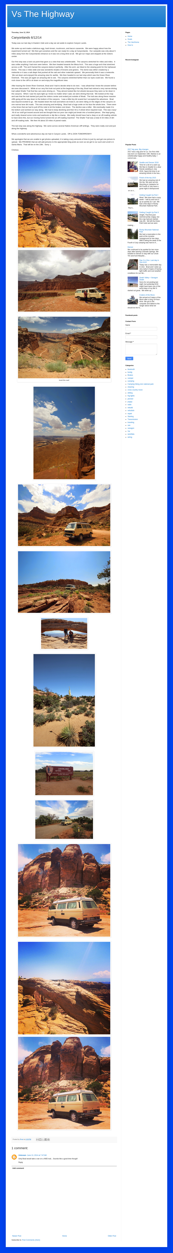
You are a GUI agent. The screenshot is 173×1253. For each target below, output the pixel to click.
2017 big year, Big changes (138, 149)
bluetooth (131, 369)
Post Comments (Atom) (31, 1240)
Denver (130, 247)
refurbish (131, 411)
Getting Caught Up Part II (149, 212)
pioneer (130, 399)
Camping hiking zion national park (141, 384)
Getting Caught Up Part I (148, 195)
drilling (130, 393)
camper (130, 378)
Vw (129, 431)
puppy (130, 402)
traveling (131, 422)
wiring (130, 437)
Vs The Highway (43, 14)
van (129, 425)
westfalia (131, 434)
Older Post (112, 1236)
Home (64, 1236)
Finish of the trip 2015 (147, 178)
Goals (130, 39)
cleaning (131, 387)
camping (131, 381)
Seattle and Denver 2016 (149, 163)
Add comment (18, 1168)
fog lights (131, 396)
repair (130, 414)
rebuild (130, 408)
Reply (20, 1162)
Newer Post (16, 1236)
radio (129, 405)
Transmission (133, 419)
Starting (130, 416)
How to (130, 45)
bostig (130, 372)
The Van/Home (133, 42)
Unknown (22, 1155)
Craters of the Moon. (147, 295)
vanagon (131, 428)
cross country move (135, 390)
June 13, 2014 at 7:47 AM (37, 1155)
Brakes (130, 375)
